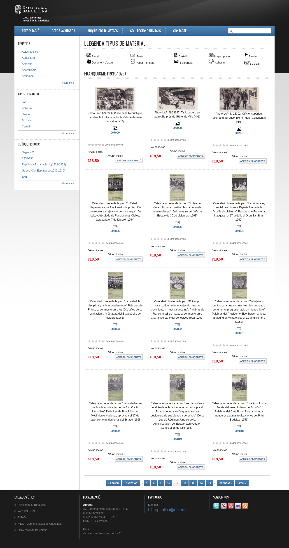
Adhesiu (27, 108)
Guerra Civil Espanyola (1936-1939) (43, 170)
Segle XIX (28, 152)
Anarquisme (29, 70)
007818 (239, 431)
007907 (239, 133)
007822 (177, 329)
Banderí (26, 114)
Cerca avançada (63, 30)
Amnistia (27, 64)
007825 (177, 226)
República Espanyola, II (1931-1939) (44, 164)
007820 (115, 431)
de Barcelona (32, 530)
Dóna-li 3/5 (96, 144)
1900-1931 (28, 158)
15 (209, 483)
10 (168, 483)
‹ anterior (131, 483)
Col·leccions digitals (145, 30)
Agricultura (28, 57)
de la (32, 504)
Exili (24, 176)
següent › (225, 483)
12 (185, 483)
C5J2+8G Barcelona (95, 521)
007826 (115, 231)
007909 (115, 132)
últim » (242, 483)
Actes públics (30, 51)
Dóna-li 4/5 (99, 144)
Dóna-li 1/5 (89, 144)
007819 (177, 439)
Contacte (179, 30)
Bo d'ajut (27, 120)
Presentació (31, 30)
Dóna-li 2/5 (92, 144)
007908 (177, 127)
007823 (115, 329)
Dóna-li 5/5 (103, 144)
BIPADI (22, 517)
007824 (239, 231)
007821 (239, 333)
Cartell (26, 126)
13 (193, 483)
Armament (28, 76)
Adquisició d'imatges (102, 30)
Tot (24, 102)
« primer (113, 483)
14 (201, 483)
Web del (26, 511)
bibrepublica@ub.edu (167, 510)
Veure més (68, 82)
